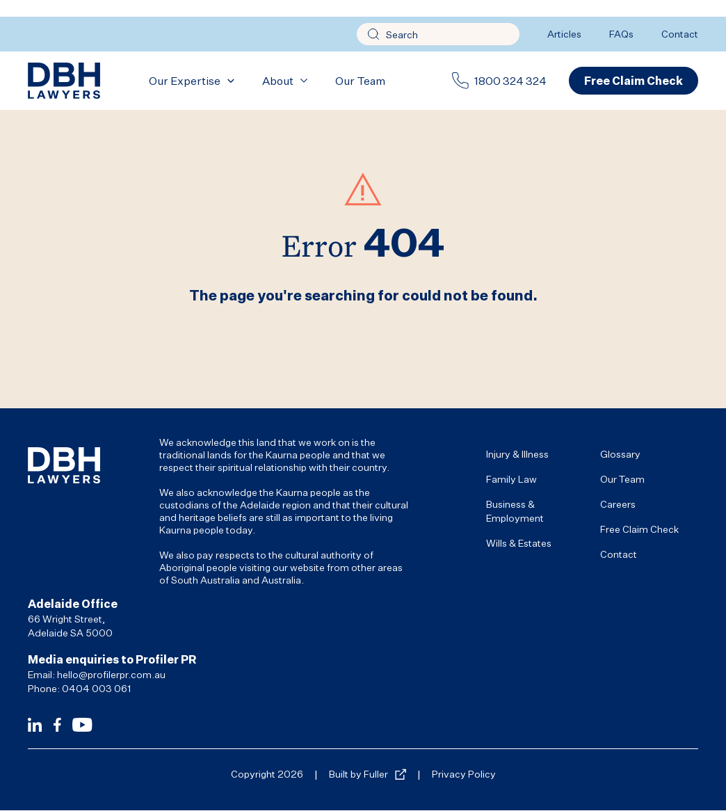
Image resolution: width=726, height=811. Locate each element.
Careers (618, 504)
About (277, 81)
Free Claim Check (639, 529)
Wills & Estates (518, 543)
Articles (564, 34)
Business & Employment (515, 511)
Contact (679, 34)
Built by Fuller (358, 774)
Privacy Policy (464, 774)
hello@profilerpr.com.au (111, 674)
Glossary (620, 454)
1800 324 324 (510, 81)
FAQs (621, 34)
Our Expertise (184, 81)
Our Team (360, 81)
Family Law (511, 479)
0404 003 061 (96, 688)
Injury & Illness (517, 454)
